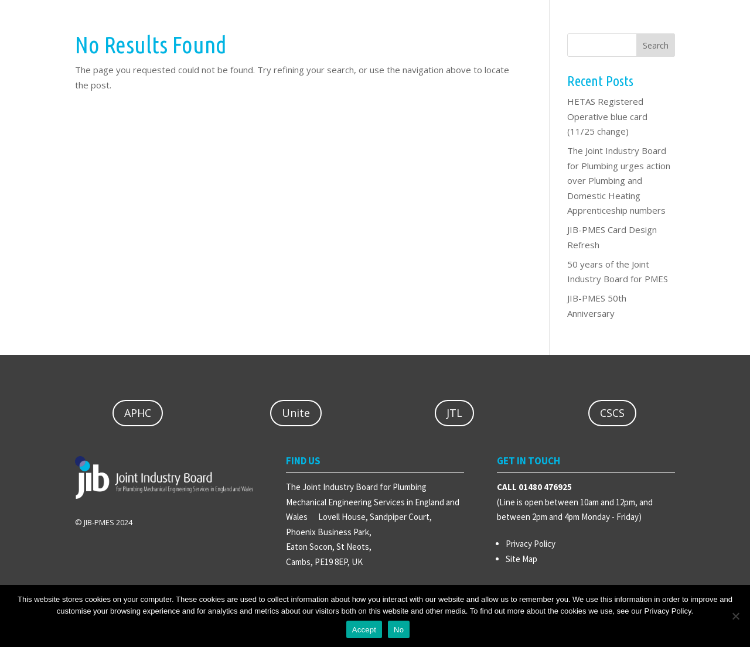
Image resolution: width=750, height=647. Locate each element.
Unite (296, 413)
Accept (364, 629)
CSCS (612, 413)
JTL (454, 413)
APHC (137, 413)
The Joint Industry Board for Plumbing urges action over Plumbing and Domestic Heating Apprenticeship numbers (618, 180)
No (399, 629)
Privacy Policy (530, 543)
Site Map (521, 558)
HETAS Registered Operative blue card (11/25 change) (607, 116)
